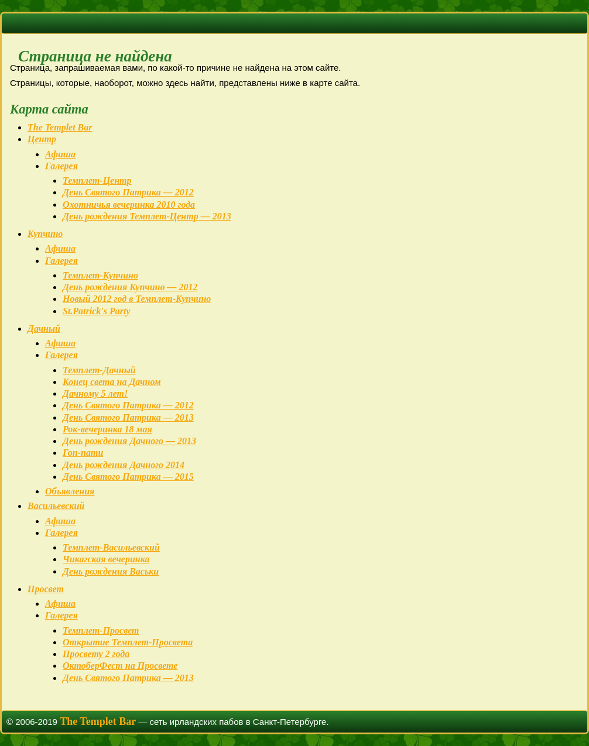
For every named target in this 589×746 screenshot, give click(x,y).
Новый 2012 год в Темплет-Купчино (137, 299)
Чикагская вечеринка (106, 559)
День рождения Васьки (111, 571)
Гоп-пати (83, 453)
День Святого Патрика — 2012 (128, 192)
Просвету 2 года (96, 654)
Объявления (69, 491)
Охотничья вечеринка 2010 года (129, 204)
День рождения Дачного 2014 (123, 465)
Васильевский (56, 506)
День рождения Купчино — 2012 (130, 287)
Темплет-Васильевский (111, 547)
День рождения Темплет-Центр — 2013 (147, 216)
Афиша (60, 154)
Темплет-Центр (97, 180)
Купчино (45, 234)
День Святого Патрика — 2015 (128, 477)
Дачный (44, 329)
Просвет (46, 589)
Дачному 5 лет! (95, 393)
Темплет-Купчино (100, 275)
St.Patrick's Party (97, 311)
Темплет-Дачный (99, 370)
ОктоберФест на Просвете (120, 666)
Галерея (61, 166)
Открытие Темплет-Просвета (128, 642)
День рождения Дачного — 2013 (129, 441)
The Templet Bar (60, 127)
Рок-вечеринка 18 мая (107, 429)
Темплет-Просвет (101, 630)
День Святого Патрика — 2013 (128, 417)
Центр (42, 139)
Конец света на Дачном (112, 382)
